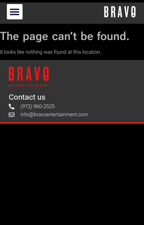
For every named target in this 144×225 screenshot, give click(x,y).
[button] (15, 12)
